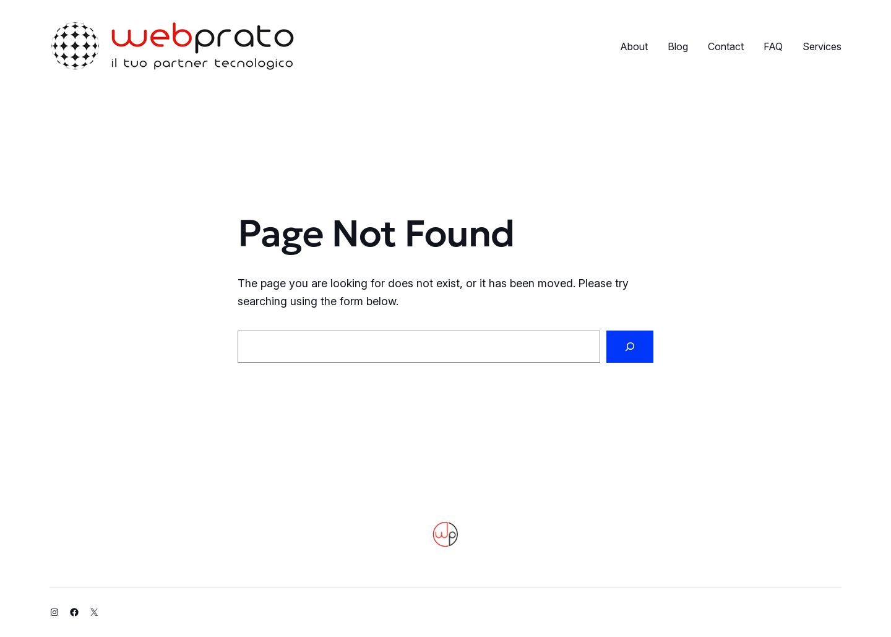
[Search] (629, 347)
